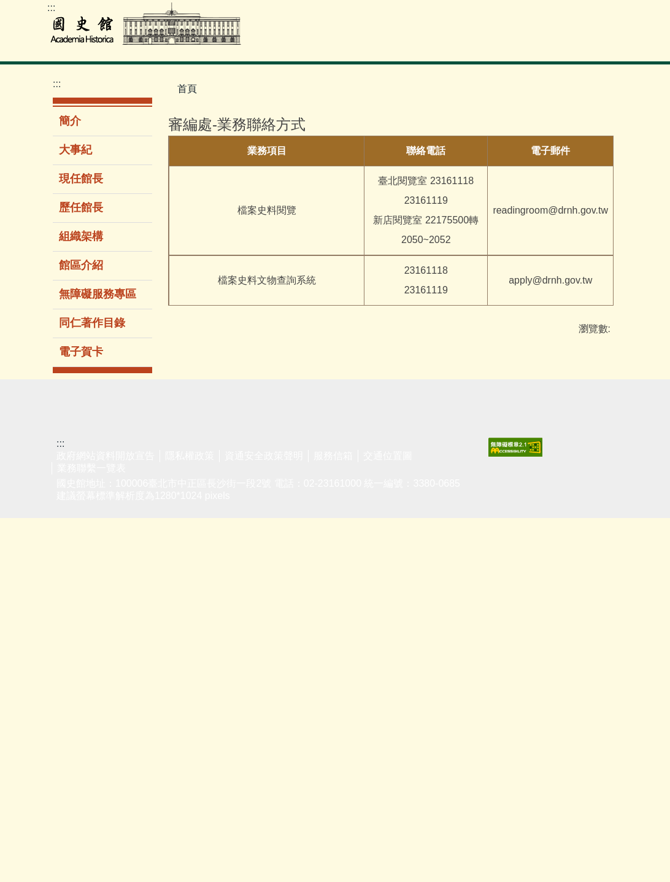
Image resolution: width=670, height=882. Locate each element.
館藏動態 (67, 757)
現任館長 (81, 178)
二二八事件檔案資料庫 (71, 553)
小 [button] (555, 146)
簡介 (70, 121)
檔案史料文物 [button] (238, 45)
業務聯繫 (523, 503)
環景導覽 (197, 560)
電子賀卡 (81, 352)
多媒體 (322, 618)
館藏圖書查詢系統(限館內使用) (138, 516)
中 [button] (578, 146)
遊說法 (584, 522)
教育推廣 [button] (420, 45)
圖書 (318, 560)
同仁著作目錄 (92, 323)
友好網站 (589, 503)
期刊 (318, 579)
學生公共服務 (267, 529)
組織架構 (81, 236)
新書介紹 (327, 503)
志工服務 (197, 599)
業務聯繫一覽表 (91, 832)
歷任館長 (81, 207)
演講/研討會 (269, 503)
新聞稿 (388, 522)
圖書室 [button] (305, 45)
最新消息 (393, 503)
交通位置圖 (387, 819)
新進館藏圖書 (136, 586)
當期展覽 (197, 522)
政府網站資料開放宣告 (105, 819)
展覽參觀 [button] (359, 45)
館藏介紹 (67, 738)
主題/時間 (199, 503)
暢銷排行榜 (332, 522)
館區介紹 (81, 265)
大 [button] (603, 146)
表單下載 (523, 522)
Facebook (610, 13)
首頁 (187, 88)
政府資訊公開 (398, 548)
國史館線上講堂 (267, 561)
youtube (586, 13)
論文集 (322, 599)
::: (51, 7)
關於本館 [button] (591, 45)
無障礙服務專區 (97, 294)
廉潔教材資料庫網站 (593, 599)
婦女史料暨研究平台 (71, 681)
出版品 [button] (476, 45)
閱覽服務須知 (71, 713)
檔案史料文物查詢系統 (71, 521)
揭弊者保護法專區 (593, 567)
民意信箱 (523, 541)
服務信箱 (333, 819)
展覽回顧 (197, 541)
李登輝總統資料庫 (71, 649)
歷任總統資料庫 (71, 585)
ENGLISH (537, 13)
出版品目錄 (332, 541)
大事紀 (75, 150)
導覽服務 (197, 579)
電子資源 (132, 612)
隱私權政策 (189, 819)
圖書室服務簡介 (136, 555)
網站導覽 (561, 13)
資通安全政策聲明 (264, 819)
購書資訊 (327, 637)
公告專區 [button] (531, 45)
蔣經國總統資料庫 (71, 617)
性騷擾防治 (593, 541)
